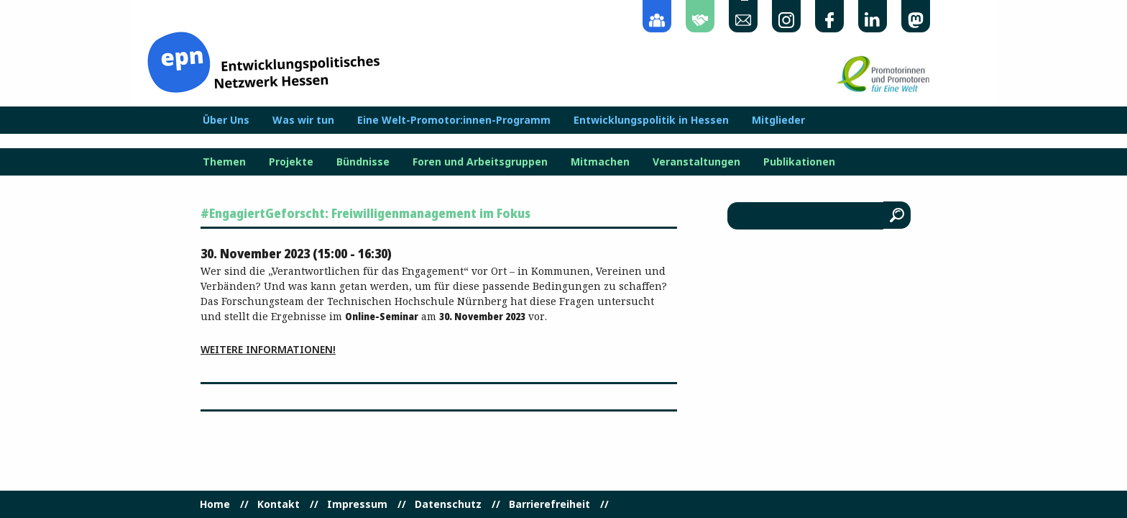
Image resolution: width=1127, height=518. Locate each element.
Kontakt (278, 504)
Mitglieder (778, 120)
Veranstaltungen (696, 162)
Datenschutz (448, 504)
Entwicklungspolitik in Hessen (651, 120)
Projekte (291, 162)
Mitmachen (600, 162)
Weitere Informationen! (268, 349)
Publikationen (799, 162)
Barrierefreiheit (549, 504)
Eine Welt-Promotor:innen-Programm (454, 120)
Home (215, 504)
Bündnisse (363, 162)
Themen (224, 162)
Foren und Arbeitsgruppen (480, 162)
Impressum (357, 504)
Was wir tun (303, 120)
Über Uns (226, 120)
